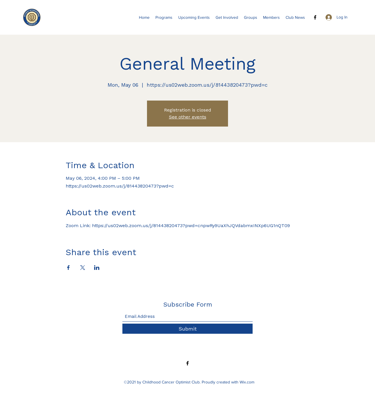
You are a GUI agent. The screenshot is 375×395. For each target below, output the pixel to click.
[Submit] (187, 329)
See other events (187, 117)
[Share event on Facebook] (68, 267)
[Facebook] (315, 17)
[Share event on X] (82, 267)
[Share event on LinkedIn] (97, 267)
